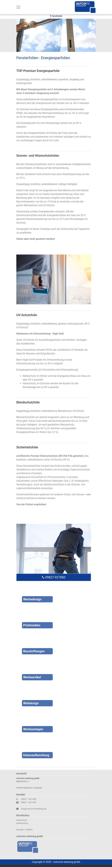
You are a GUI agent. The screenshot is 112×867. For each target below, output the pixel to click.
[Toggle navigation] (18, 7)
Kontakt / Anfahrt (24, 829)
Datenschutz (22, 823)
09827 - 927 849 (28, 802)
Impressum (21, 820)
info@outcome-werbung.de (33, 808)
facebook (56, 16)
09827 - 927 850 (28, 799)
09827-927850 (53, 577)
